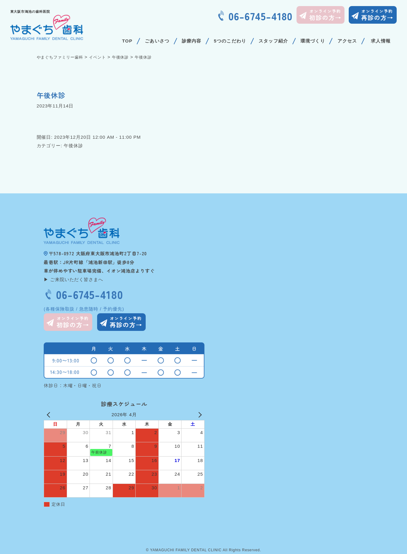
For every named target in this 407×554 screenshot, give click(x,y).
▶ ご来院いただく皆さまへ (73, 279)
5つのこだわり (230, 40)
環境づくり (312, 40)
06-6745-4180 (89, 294)
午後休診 (73, 145)
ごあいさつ (157, 40)
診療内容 (192, 40)
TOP (127, 40)
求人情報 (381, 40)
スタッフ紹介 (273, 40)
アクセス (347, 40)
